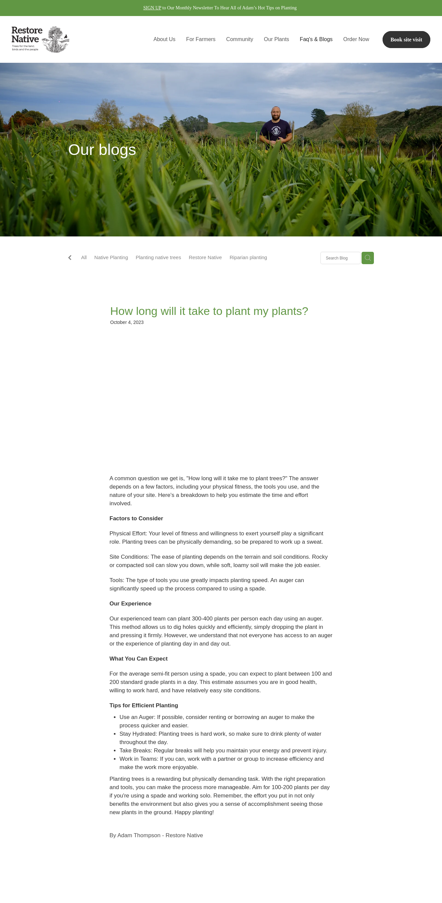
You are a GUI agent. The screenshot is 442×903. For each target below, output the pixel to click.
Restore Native (205, 257)
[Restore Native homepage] (53, 39)
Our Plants (276, 39)
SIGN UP (152, 7)
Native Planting (111, 257)
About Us (165, 39)
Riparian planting (248, 257)
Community (239, 39)
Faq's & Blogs (316, 39)
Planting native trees (158, 257)
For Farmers (201, 39)
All (84, 257)
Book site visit (406, 39)
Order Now (356, 39)
